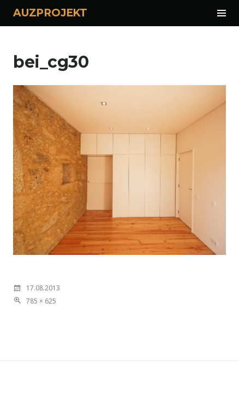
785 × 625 (41, 301)
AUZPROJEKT (50, 13)
